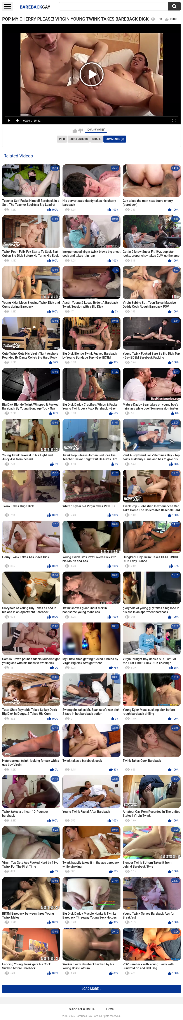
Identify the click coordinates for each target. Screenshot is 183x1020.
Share (96, 139)
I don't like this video (80, 131)
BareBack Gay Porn (87, 1016)
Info (62, 139)
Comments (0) (114, 139)
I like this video (75, 131)
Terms (109, 1009)
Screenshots (79, 139)
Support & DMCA (81, 1009)
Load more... (91, 988)
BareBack (35, 7)
